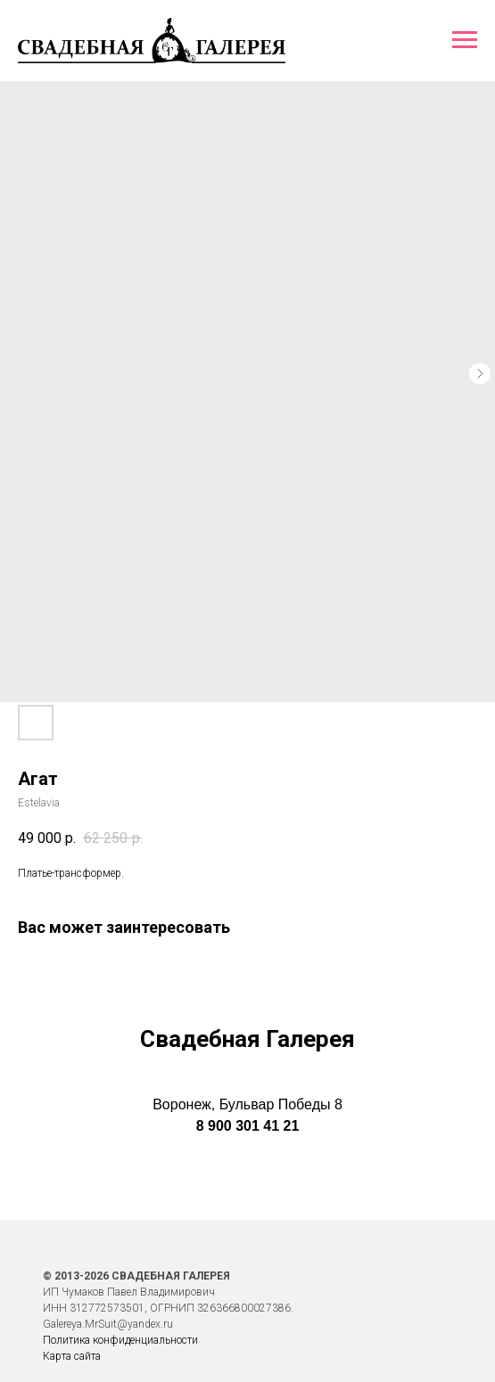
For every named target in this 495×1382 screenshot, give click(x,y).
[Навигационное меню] (464, 40)
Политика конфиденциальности (120, 1340)
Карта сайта (72, 1356)
